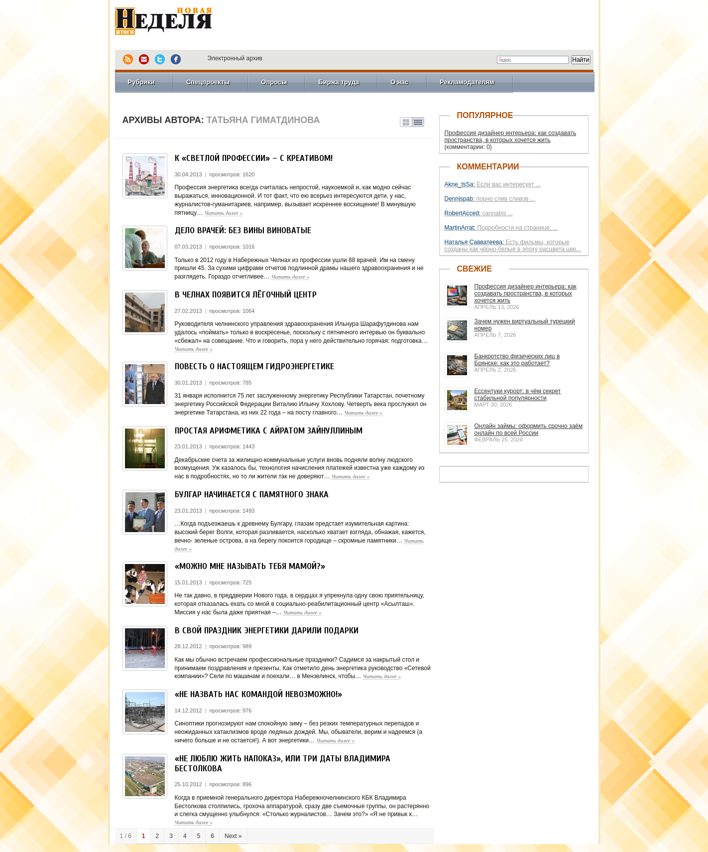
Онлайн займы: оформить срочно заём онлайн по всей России (528, 429)
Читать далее (224, 213)
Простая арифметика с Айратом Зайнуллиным (268, 431)
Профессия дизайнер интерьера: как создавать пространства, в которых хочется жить (511, 136)
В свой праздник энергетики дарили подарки (266, 630)
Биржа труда (338, 82)
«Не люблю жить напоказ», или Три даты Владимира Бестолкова (282, 763)
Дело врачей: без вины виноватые (243, 230)
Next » (233, 836)
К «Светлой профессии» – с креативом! (254, 158)
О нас (399, 82)
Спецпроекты (208, 82)
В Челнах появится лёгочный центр (246, 294)
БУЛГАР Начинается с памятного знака (252, 494)
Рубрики (141, 82)
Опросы (274, 82)
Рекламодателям (467, 82)
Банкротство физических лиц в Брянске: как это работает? (517, 360)
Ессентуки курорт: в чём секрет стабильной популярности (517, 395)
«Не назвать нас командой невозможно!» (258, 694)
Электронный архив (235, 58)
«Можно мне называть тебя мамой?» (250, 566)
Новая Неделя (177, 22)
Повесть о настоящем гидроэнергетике (254, 366)
